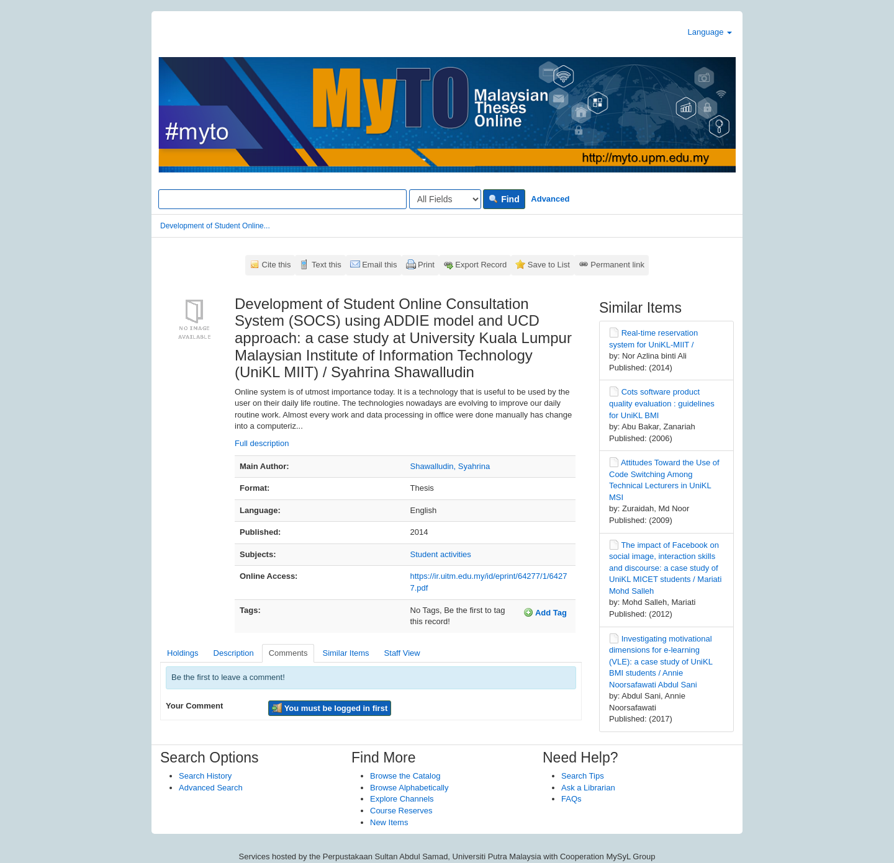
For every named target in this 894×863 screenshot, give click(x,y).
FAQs (571, 798)
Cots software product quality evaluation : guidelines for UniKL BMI (662, 403)
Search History (205, 775)
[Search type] (445, 199)
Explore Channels (402, 798)
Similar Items (345, 653)
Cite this (276, 264)
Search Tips (582, 775)
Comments (288, 653)
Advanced (550, 198)
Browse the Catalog (405, 775)
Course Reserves (401, 810)
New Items (389, 822)
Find (504, 199)
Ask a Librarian (588, 787)
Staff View (402, 653)
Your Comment (194, 705)
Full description (262, 443)
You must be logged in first (329, 708)
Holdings (183, 653)
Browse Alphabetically (409, 787)
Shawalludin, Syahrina (450, 466)
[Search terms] (282, 199)
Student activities (440, 554)
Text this (326, 264)
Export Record (481, 264)
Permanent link (617, 264)
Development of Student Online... (215, 225)
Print (426, 264)
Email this (379, 264)
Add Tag (545, 612)
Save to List (549, 264)
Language (710, 32)
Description (234, 653)
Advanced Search (211, 787)
